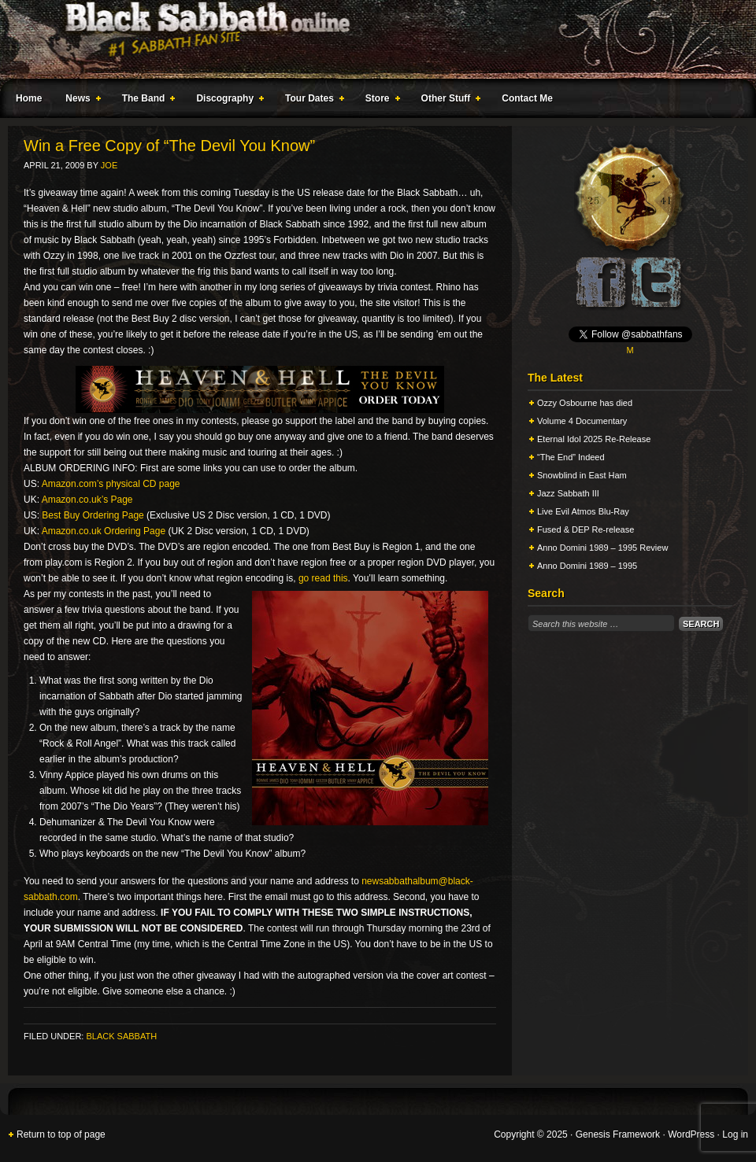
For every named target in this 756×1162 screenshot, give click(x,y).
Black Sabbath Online (370, 39)
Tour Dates (311, 101)
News (79, 101)
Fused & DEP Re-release (585, 529)
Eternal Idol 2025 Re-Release (593, 439)
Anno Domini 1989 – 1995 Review (602, 547)
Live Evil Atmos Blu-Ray (583, 511)
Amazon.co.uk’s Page (87, 499)
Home (29, 98)
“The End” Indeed (571, 457)
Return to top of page (61, 1134)
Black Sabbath (121, 1036)
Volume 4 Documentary (582, 421)
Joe (109, 165)
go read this (323, 578)
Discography (226, 101)
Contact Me (527, 98)
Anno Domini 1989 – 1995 (587, 565)
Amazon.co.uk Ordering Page (103, 531)
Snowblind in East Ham (582, 475)
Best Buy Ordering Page (92, 515)
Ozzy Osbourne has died (584, 403)
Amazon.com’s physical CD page (111, 483)
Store (380, 101)
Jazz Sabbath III (568, 493)
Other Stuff (448, 101)
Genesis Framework (618, 1134)
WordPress (691, 1134)
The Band (145, 101)
